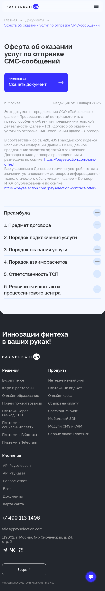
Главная (10, 20)
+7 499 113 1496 (21, 517)
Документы (34, 20)
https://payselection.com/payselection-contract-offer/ (50, 187)
